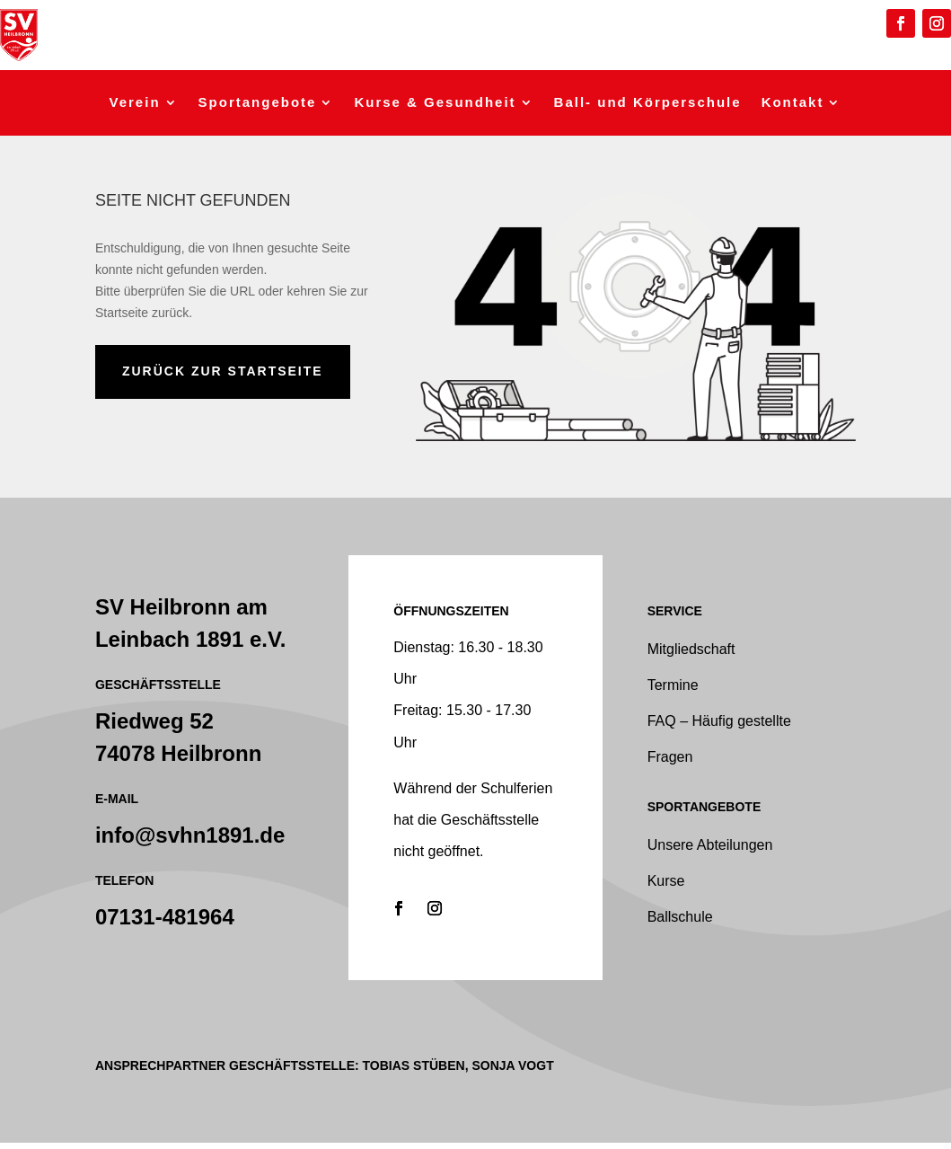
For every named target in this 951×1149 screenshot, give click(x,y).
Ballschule (680, 916)
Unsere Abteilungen (710, 845)
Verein (135, 103)
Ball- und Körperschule (648, 103)
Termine (673, 685)
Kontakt (793, 103)
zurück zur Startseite (222, 371)
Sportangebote (257, 103)
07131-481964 (164, 917)
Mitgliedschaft (691, 649)
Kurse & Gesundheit (434, 103)
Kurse (666, 880)
